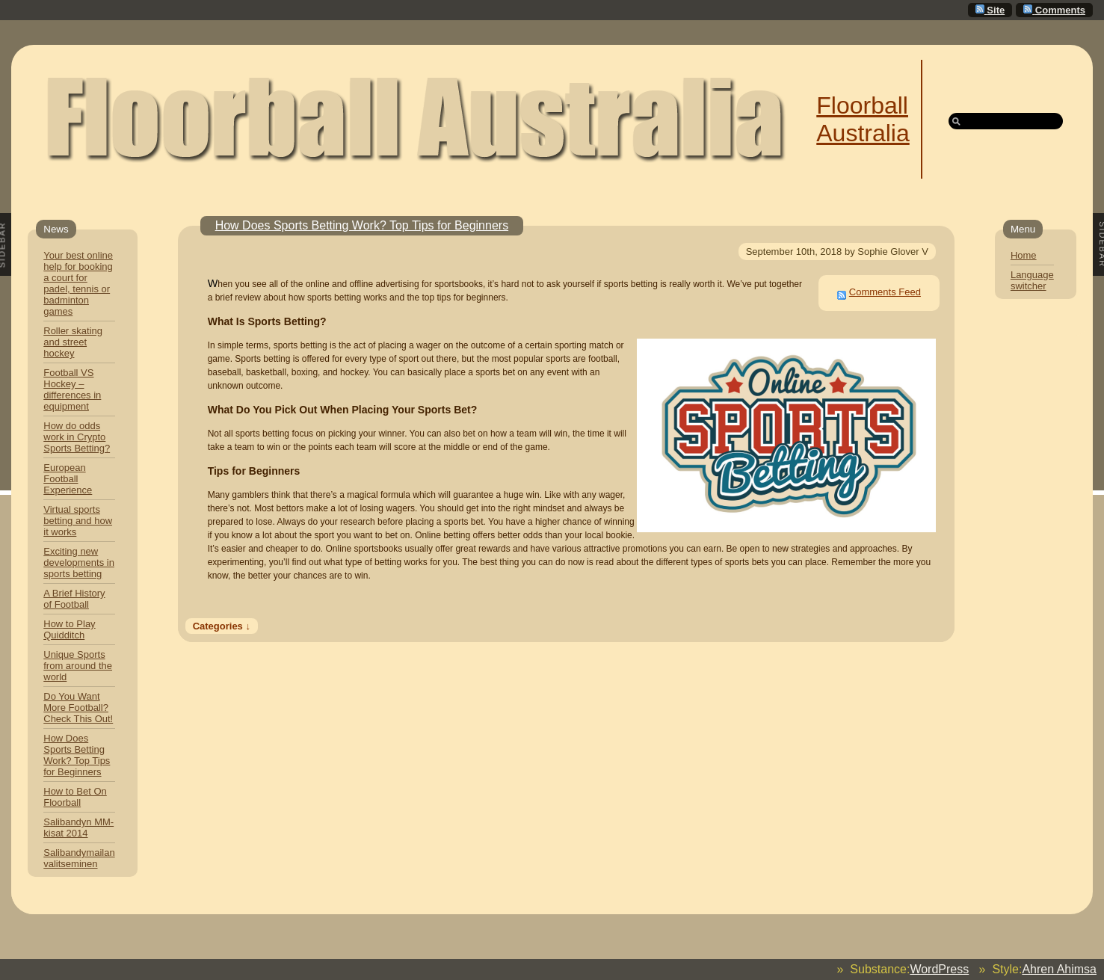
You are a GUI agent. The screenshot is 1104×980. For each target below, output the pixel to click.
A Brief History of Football (74, 599)
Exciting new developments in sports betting (78, 562)
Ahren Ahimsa (1059, 969)
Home (1024, 255)
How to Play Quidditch (69, 629)
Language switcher (1032, 280)
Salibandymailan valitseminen (78, 858)
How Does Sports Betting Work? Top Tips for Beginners (76, 755)
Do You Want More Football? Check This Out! (78, 707)
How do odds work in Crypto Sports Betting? (76, 437)
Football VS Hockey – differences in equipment (72, 389)
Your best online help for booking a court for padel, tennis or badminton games (78, 283)
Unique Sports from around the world (77, 665)
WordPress (939, 969)
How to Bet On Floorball (75, 797)
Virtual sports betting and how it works (77, 520)
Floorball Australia (863, 119)
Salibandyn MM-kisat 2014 (78, 827)
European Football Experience (67, 479)
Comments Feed (885, 292)
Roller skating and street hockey (72, 342)
